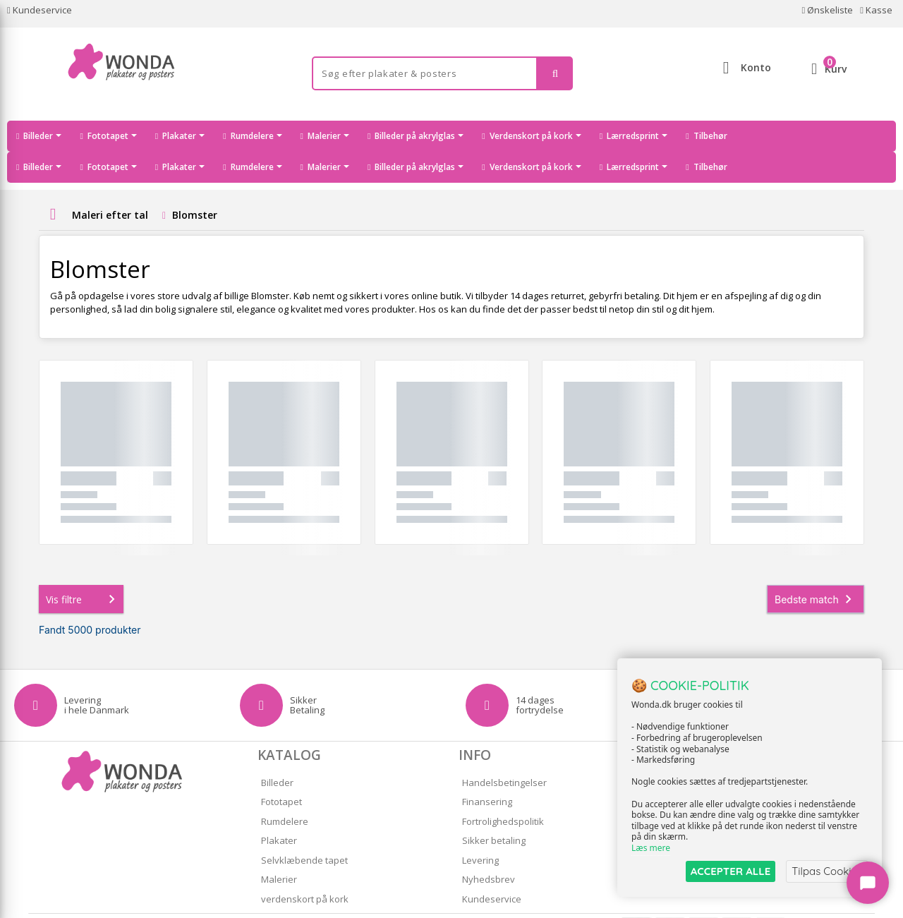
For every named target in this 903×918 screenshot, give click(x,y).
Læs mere (650, 848)
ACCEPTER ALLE (730, 871)
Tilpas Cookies (827, 871)
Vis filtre (83, 568)
